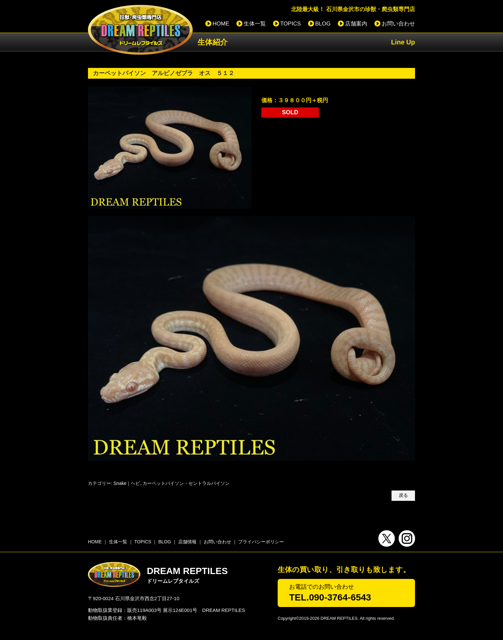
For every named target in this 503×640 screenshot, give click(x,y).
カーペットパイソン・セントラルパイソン (186, 483)
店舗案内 (356, 24)
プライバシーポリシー (261, 541)
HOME (221, 24)
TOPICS (290, 24)
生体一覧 (255, 24)
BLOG (323, 24)
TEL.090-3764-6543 (330, 597)
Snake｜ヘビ (126, 483)
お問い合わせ (398, 24)
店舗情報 (187, 541)
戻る (403, 495)
